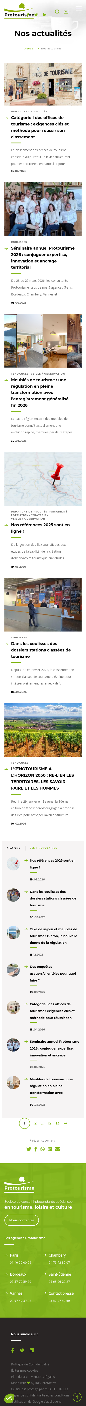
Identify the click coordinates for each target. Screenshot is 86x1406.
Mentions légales (43, 1377)
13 (57, 1123)
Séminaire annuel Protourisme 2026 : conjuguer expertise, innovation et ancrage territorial (43, 258)
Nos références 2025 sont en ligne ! (40, 528)
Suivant (65, 1123)
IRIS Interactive (46, 1383)
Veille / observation (48, 373)
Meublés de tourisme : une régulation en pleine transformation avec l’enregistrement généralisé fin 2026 (40, 392)
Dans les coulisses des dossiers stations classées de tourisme (53, 898)
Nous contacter (21, 1220)
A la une (14, 848)
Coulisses (19, 242)
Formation (20, 515)
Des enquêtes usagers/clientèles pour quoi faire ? (53, 973)
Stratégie (39, 515)
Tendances (20, 373)
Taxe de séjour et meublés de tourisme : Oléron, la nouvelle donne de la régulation (53, 936)
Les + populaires (43, 848)
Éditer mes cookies (24, 1370)
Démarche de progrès (29, 111)
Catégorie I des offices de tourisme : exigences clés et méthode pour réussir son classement (40, 127)
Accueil (30, 48)
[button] (9, 1398)
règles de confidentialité (28, 1395)
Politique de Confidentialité (30, 1364)
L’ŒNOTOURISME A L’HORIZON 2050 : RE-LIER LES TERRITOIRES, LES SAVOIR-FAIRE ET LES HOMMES (42, 778)
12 (49, 1123)
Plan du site (19, 1377)
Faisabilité (59, 511)
